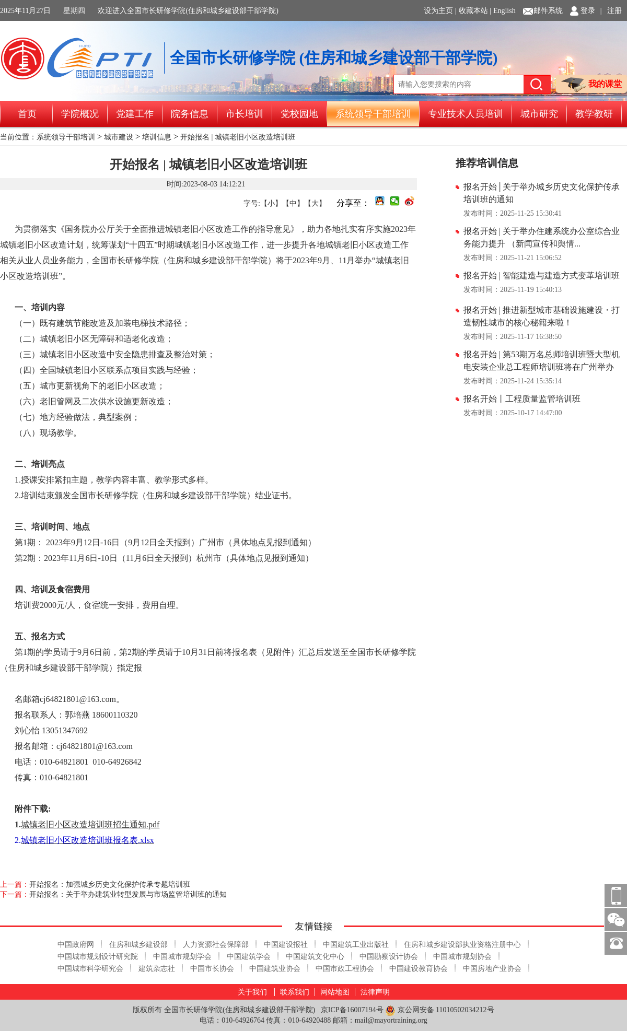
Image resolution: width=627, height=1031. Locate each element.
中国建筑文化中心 (315, 956)
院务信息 (189, 114)
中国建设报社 (286, 944)
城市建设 (118, 137)
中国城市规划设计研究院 (97, 956)
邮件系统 (548, 11)
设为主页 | (440, 11)
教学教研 (594, 114)
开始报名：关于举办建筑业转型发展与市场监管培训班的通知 (128, 894)
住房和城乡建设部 (138, 944)
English (504, 11)
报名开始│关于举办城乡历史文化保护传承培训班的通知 (541, 193)
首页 (27, 114)
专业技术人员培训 (465, 114)
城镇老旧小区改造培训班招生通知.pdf (90, 824)
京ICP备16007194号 (352, 1010)
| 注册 (611, 11)
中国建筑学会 (249, 956)
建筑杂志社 (156, 969)
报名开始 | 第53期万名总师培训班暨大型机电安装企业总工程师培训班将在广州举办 (541, 360)
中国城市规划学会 (182, 956)
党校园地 (299, 114)
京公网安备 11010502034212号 (439, 1010)
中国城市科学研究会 (90, 969)
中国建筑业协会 (274, 969)
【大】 (315, 203)
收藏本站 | (475, 11)
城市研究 (539, 114)
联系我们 (294, 992)
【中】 (293, 203)
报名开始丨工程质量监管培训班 (521, 398)
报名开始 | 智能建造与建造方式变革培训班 (541, 275)
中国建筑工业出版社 (356, 944)
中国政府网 (75, 944)
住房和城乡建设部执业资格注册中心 (462, 944)
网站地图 (335, 992)
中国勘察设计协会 (388, 956)
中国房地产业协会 (492, 969)
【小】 (271, 203)
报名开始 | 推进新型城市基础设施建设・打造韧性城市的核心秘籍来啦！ (541, 316)
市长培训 (244, 114)
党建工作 (135, 114)
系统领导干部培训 (373, 114)
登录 (587, 11)
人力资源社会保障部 (216, 944)
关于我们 (252, 992)
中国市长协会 (212, 969)
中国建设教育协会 (418, 969)
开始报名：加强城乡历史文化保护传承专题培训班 (109, 884)
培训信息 (156, 137)
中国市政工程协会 (345, 969)
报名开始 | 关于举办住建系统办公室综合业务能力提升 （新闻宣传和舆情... (541, 237)
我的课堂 (591, 84)
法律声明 (375, 992)
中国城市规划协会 (462, 956)
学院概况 (80, 114)
